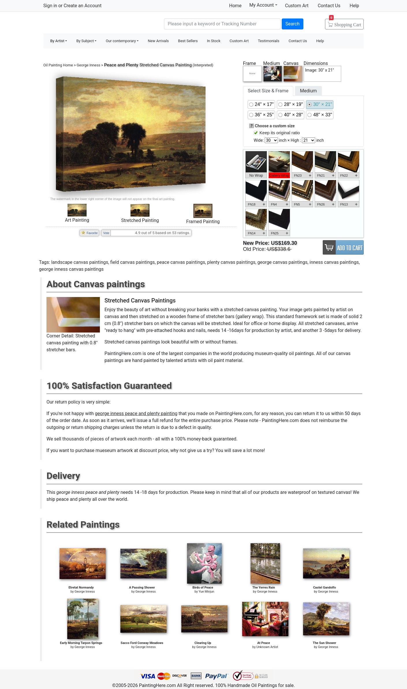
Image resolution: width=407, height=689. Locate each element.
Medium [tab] (308, 91)
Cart (345, 23)
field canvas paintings (132, 262)
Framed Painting (203, 221)
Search (292, 24)
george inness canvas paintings (71, 269)
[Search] (222, 23)
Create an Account (82, 5)
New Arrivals (158, 41)
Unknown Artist (267, 647)
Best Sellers (188, 41)
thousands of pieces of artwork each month (107, 439)
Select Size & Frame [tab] (268, 91)
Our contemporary (121, 41)
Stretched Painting (140, 220)
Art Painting (77, 220)
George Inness (88, 65)
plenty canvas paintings (231, 262)
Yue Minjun (206, 591)
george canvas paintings (282, 262)
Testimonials (268, 41)
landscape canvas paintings (79, 262)
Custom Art (297, 5)
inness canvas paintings (334, 262)
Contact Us (329, 5)
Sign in (50, 5)
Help (354, 5)
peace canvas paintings (181, 262)
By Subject (85, 41)
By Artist (57, 41)
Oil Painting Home (58, 65)
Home (235, 5)
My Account (263, 5)
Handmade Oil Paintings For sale (86, 23)
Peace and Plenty (121, 65)
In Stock (214, 41)
